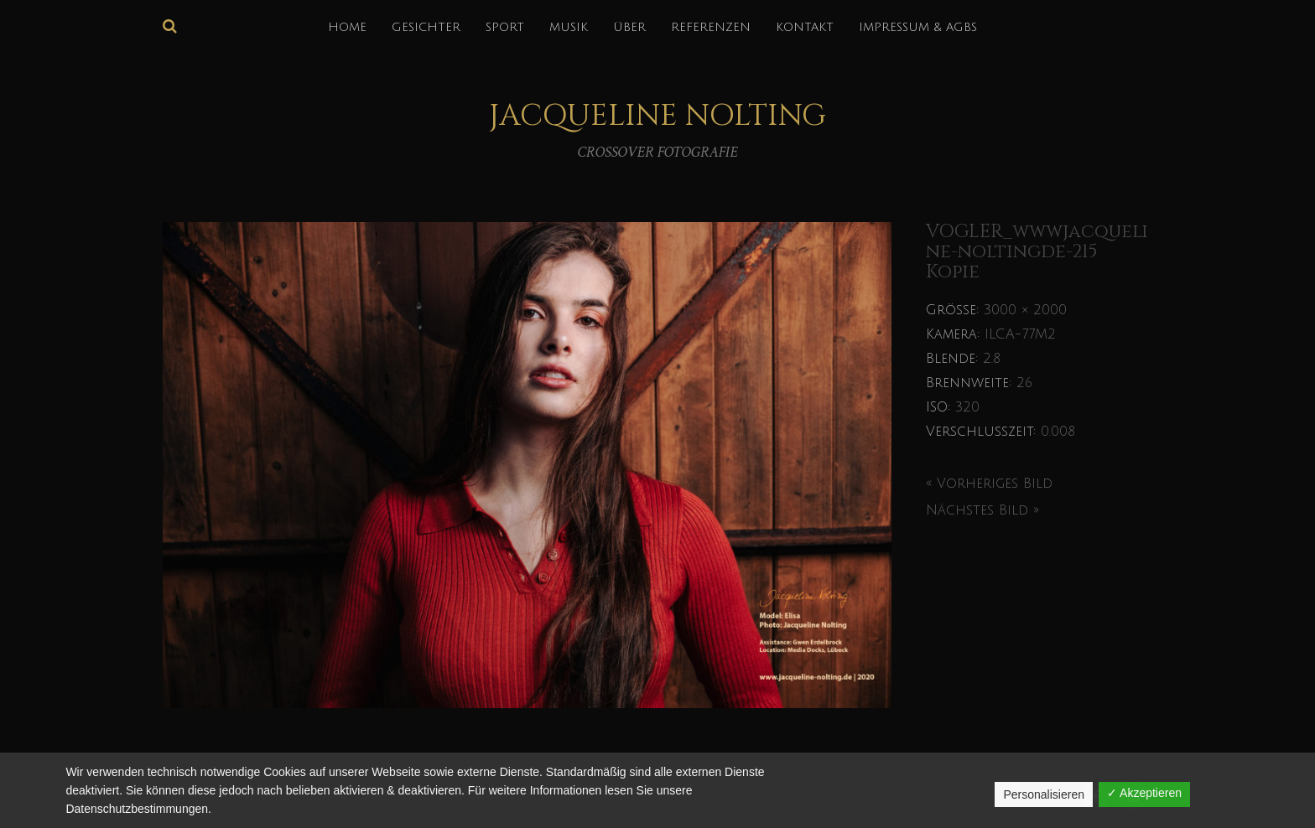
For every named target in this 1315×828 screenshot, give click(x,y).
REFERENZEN (711, 27)
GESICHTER (426, 27)
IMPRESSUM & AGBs (918, 27)
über (629, 27)
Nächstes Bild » (982, 510)
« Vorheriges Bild (989, 483)
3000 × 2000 (1025, 310)
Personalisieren (1043, 794)
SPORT (505, 27)
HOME (347, 27)
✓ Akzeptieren (1144, 793)
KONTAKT (805, 27)
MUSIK (568, 27)
